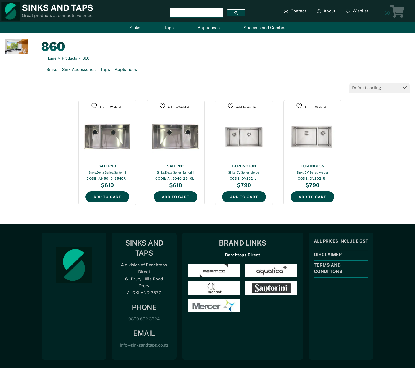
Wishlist (357, 10)
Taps (169, 27)
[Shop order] (379, 88)
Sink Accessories (79, 69)
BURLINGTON (244, 166)
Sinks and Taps (57, 8)
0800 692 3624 (144, 318)
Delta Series (105, 172)
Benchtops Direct (242, 254)
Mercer (255, 172)
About (326, 10)
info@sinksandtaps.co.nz (144, 345)
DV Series (243, 172)
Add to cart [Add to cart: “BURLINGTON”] (244, 197)
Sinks (134, 27)
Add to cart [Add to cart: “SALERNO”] (107, 197)
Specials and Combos (264, 27)
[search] (196, 13)
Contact (295, 10)
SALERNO (107, 166)
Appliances (208, 27)
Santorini (120, 172)
